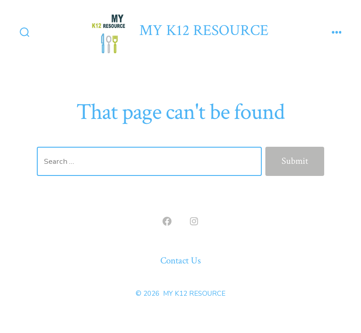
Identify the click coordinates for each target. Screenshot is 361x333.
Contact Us (180, 260)
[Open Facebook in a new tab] (167, 221)
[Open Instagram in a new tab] (194, 221)
